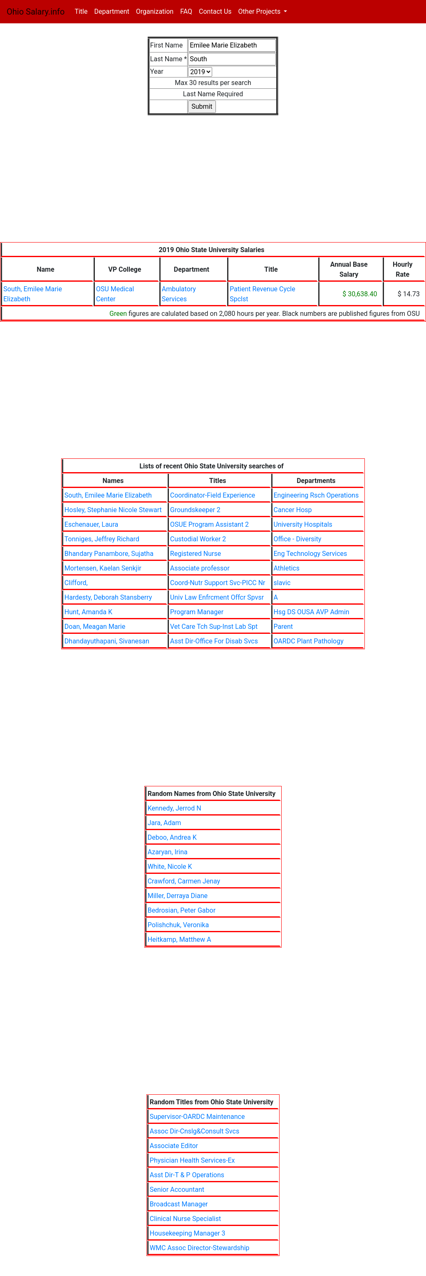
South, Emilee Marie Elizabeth (108, 495)
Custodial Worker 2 (198, 539)
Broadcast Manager (179, 1204)
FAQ (186, 11)
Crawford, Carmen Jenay (184, 881)
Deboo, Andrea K (172, 837)
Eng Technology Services (310, 554)
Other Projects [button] (260, 11)
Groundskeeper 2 (195, 510)
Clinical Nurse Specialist (185, 1219)
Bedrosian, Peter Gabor (181, 910)
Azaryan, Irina (168, 852)
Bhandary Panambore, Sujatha (109, 554)
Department (111, 11)
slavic (282, 583)
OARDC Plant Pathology (309, 641)
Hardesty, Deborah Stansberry (108, 597)
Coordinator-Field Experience (212, 495)
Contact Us (215, 11)
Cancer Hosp (293, 510)
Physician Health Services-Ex (192, 1160)
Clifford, (76, 583)
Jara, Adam (164, 823)
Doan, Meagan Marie (94, 626)
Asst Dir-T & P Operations (187, 1175)
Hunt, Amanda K (88, 612)
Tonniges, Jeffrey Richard (101, 539)
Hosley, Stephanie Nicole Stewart (113, 510)
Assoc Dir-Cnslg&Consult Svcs (194, 1131)
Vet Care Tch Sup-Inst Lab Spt (214, 626)
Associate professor (200, 568)
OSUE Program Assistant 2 (209, 524)
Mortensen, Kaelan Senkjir (102, 568)
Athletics (287, 568)
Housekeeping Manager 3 (187, 1233)
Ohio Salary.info (35, 12)
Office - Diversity (298, 539)
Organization (154, 11)
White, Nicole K (170, 867)
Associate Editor (174, 1146)
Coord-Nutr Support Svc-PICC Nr (217, 583)
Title (82, 11)
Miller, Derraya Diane (178, 896)
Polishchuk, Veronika (178, 925)
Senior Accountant (177, 1189)
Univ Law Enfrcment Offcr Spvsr (217, 597)
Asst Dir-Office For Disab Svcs (214, 641)
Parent (283, 626)
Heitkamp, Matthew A (179, 939)
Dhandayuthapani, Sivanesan (106, 641)
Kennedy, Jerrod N (174, 808)
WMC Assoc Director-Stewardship (200, 1248)
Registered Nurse (195, 554)
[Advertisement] (213, 183)
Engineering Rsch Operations (316, 495)
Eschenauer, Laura (91, 524)
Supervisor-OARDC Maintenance (197, 1117)
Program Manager (196, 612)
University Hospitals (303, 524)
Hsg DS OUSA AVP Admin (311, 612)
